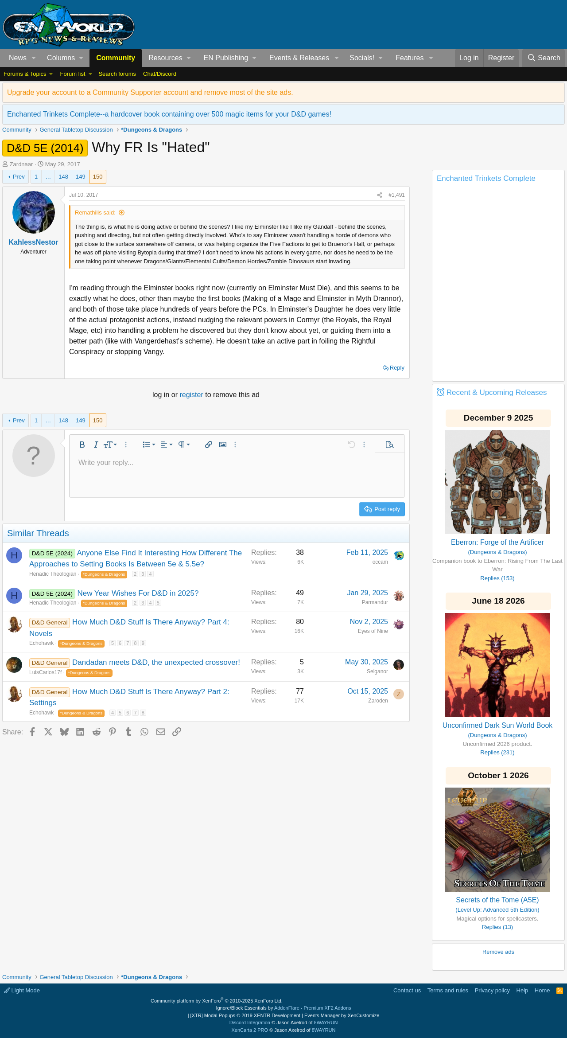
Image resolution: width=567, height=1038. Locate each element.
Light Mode (22, 990)
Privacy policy (492, 990)
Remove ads (498, 951)
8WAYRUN (326, 1022)
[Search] (543, 58)
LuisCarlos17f (45, 672)
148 (63, 176)
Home (542, 990)
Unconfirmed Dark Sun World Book (498, 725)
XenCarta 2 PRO (250, 1030)
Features (409, 58)
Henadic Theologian (53, 574)
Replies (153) (497, 578)
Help (522, 990)
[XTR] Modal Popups (245, 1015)
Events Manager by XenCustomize (341, 1015)
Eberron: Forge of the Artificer (497, 542)
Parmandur (375, 602)
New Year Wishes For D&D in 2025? (137, 593)
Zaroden (378, 701)
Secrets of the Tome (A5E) (497, 900)
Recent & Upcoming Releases (497, 392)
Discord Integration (249, 1022)
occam (380, 562)
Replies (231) (497, 752)
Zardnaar (21, 164)
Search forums (117, 73)
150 (98, 176)
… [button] (48, 176)
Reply (397, 367)
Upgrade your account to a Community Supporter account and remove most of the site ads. (150, 92)
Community (115, 58)
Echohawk (41, 643)
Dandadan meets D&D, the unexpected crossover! (156, 662)
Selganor (377, 671)
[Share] (379, 195)
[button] (33, 58)
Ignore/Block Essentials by (283, 1008)
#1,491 (396, 195)
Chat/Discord (159, 73)
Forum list (72, 73)
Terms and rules (447, 990)
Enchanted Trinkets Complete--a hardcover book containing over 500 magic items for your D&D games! (169, 114)
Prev (19, 176)
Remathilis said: (95, 212)
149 (80, 176)
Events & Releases (299, 58)
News (18, 58)
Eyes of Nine (373, 631)
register (192, 394)
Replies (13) (497, 927)
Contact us (407, 990)
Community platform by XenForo (217, 1000)
